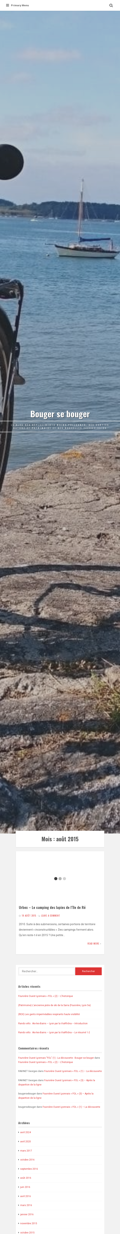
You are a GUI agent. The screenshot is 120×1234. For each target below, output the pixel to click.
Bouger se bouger (60, 414)
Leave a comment (50, 915)
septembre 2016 (29, 1169)
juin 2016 (25, 1187)
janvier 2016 (27, 1214)
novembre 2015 (28, 1223)
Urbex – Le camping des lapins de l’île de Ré (52, 907)
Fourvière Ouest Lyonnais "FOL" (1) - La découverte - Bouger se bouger (56, 1058)
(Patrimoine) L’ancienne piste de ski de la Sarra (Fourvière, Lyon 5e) (54, 1005)
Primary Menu (17, 5)
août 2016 (25, 1178)
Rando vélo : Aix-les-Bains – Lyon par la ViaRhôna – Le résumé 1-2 (54, 1032)
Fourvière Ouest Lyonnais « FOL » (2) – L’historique (45, 996)
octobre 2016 (27, 1159)
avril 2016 (25, 1196)
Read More (93, 943)
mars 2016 (26, 1205)
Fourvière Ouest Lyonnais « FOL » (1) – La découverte (73, 1071)
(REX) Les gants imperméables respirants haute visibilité (49, 1014)
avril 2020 (25, 1141)
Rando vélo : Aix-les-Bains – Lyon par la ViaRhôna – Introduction (53, 1023)
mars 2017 (26, 1150)
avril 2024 (25, 1132)
